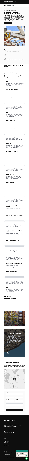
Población (16, 399)
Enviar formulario (14, 409)
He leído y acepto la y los (14, 407)
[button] (14, 379)
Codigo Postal (8, 399)
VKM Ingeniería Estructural (9, 5)
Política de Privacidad (7, 442)
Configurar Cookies (7, 445)
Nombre (7, 392)
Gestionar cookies (12, 2)
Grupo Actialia (10, 458)
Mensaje (7, 402)
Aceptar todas (6, 2)
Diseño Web (6, 458)
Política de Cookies (7, 441)
